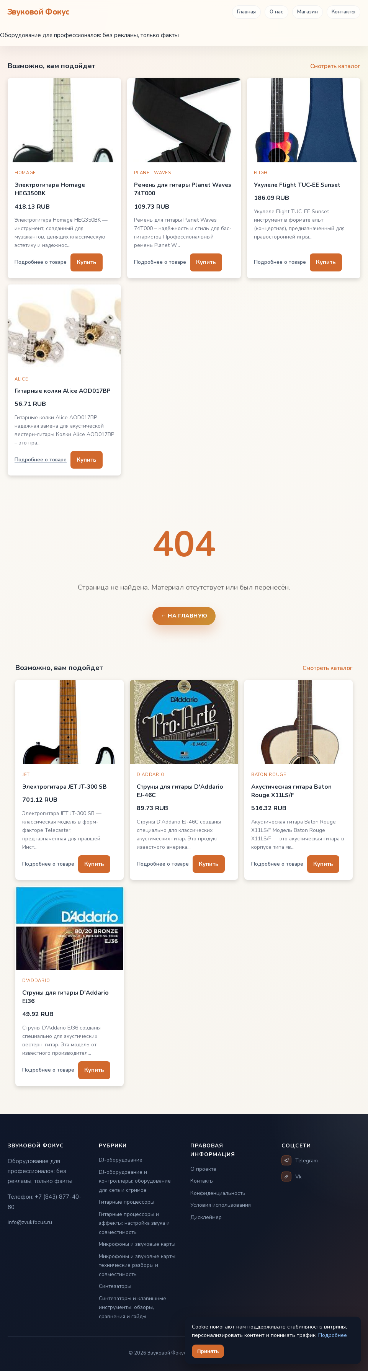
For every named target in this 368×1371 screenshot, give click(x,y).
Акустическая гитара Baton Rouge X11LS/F (291, 791)
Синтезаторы (115, 1286)
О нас (276, 11)
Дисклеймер (206, 1217)
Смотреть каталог (335, 66)
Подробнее (332, 1335)
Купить (86, 262)
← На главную (184, 615)
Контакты (343, 11)
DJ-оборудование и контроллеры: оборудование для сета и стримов (135, 1181)
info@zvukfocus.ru (30, 1222)
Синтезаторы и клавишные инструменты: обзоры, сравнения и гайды (132, 1307)
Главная (246, 11)
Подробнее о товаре (41, 262)
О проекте (203, 1169)
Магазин (307, 11)
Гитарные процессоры (126, 1202)
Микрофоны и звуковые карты (137, 1244)
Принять (208, 1351)
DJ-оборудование (120, 1159)
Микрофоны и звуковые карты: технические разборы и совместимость (138, 1265)
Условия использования (220, 1205)
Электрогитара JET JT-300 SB (64, 787)
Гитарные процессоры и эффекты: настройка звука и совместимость (134, 1223)
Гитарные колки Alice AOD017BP (63, 391)
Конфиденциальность (217, 1193)
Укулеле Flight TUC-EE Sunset (297, 185)
